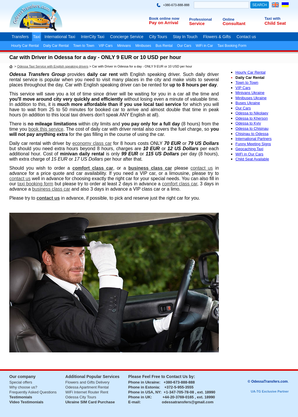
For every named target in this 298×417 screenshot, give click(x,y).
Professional (200, 19)
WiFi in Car (204, 46)
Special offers (20, 382)
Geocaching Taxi (249, 149)
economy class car (92, 143)
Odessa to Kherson (251, 118)
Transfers (20, 36)
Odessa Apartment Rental (87, 387)
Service (197, 23)
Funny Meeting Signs (253, 144)
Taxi (36, 36)
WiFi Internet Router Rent (86, 392)
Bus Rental (164, 46)
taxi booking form (35, 183)
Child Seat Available (252, 159)
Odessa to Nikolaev (251, 113)
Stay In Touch (185, 36)
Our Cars (184, 46)
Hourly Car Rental (25, 46)
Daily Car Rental (56, 46)
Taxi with (273, 18)
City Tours (158, 36)
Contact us (246, 36)
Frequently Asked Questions (33, 392)
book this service (46, 129)
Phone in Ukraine (143, 382)
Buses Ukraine (247, 103)
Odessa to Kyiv (248, 123)
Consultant (234, 23)
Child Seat (275, 23)
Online (228, 19)
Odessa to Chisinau (251, 128)
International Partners (253, 138)
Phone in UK (139, 397)
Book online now (164, 18)
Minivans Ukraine (250, 93)
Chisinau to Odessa (251, 134)
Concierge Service (126, 36)
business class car (150, 168)
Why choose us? (23, 387)
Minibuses (143, 46)
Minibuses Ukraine (251, 98)
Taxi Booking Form (231, 46)
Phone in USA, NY (144, 392)
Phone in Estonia (143, 387)
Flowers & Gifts (217, 36)
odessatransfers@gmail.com (187, 402)
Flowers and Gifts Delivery (87, 382)
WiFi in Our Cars (249, 154)
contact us (202, 168)
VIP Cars (106, 46)
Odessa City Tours (80, 397)
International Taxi (60, 36)
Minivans (124, 46)
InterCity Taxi (92, 36)
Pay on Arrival (163, 22)
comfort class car (92, 168)
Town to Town (83, 46)
